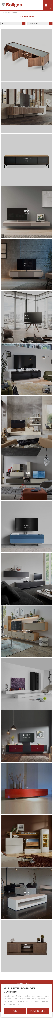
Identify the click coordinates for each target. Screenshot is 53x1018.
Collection (5, 12)
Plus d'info (38, 1011)
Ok (15, 1011)
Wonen (9, 12)
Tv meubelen (14, 12)
